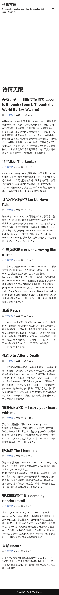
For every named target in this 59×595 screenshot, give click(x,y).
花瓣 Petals (11, 310)
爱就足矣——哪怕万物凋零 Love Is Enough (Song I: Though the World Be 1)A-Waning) (28, 104)
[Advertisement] (29, 55)
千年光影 (9, 115)
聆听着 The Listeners (19, 451)
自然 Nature (11, 546)
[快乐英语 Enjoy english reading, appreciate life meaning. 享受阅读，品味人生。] (23, 8)
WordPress (37, 592)
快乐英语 (21, 592)
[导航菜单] (53, 7)
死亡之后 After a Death (20, 355)
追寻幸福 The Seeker (19, 162)
